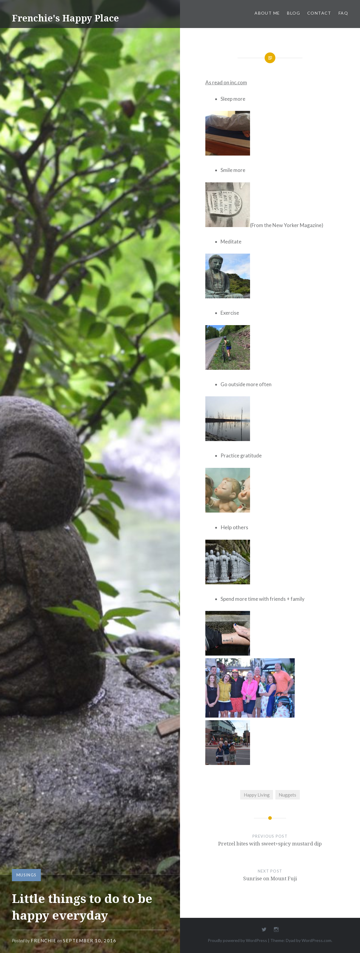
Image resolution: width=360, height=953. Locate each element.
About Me (267, 12)
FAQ (343, 12)
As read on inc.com (226, 82)
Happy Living (257, 794)
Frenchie (43, 940)
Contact (319, 12)
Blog (293, 12)
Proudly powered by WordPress (237, 940)
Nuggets (287, 794)
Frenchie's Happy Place (65, 18)
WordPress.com (316, 940)
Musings (26, 875)
